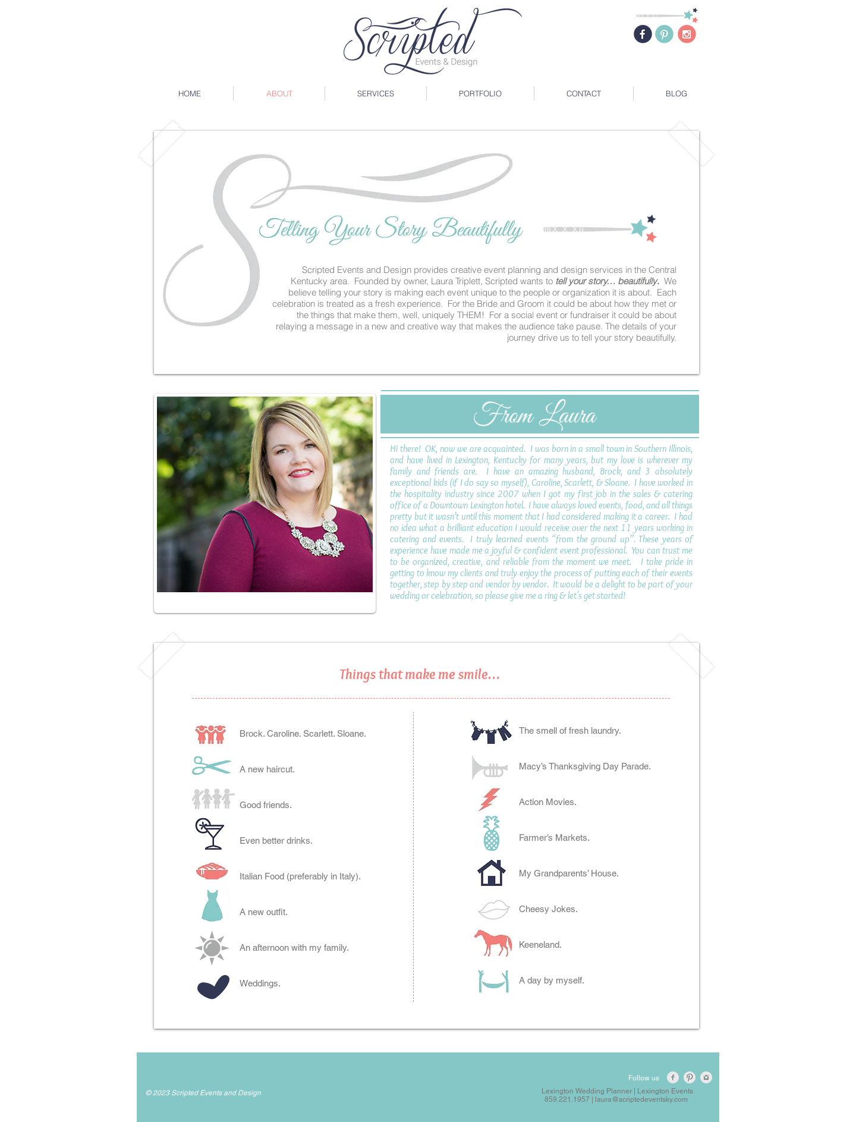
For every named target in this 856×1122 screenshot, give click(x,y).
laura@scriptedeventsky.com (641, 1099)
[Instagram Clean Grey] (706, 1077)
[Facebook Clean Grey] (673, 1077)
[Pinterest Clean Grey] (690, 1077)
